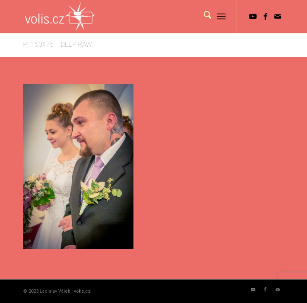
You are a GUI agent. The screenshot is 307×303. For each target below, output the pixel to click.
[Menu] (221, 16)
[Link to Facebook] (265, 16)
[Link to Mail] (277, 16)
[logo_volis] (127, 16)
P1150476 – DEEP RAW (57, 44)
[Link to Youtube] (253, 16)
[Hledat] (203, 16)
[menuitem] (203, 16)
